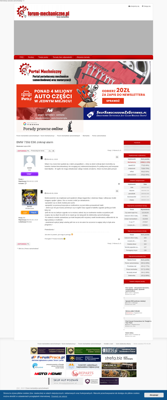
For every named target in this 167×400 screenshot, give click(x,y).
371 (142, 175)
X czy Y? (132, 222)
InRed (132, 171)
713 (142, 168)
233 (24, 218)
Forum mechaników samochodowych (37, 388)
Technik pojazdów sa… (132, 247)
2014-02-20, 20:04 (51, 193)
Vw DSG (129, 302)
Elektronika (131, 275)
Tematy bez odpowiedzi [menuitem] (62, 57)
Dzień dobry (129, 333)
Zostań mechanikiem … (131, 219)
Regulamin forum (138, 313)
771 (142, 165)
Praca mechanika (131, 269)
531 (142, 171)
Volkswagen (135, 302)
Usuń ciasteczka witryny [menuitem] (123, 344)
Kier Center (129, 292)
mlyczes (131, 190)
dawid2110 (131, 165)
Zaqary (132, 200)
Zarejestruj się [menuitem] (133, 6)
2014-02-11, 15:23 (51, 159)
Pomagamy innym (131, 250)
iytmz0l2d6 (131, 194)
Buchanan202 (131, 197)
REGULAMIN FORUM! (132, 311)
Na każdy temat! (132, 272)
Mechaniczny (132, 162)
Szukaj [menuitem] (31, 57)
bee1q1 (29, 206)
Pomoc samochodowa (132, 263)
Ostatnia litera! (131, 244)
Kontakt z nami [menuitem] (108, 344)
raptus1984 (27, 146)
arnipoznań (131, 168)
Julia (131, 187)
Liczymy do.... (131, 225)
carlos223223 (132, 175)
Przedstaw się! (131, 266)
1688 (142, 162)
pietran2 (128, 324)
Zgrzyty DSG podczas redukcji (135, 301)
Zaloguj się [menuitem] (146, 6)
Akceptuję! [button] (154, 395)
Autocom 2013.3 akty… (132, 216)
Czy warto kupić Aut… (131, 212)
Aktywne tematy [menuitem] (83, 57)
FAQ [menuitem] (21, 57)
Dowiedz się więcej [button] (59, 396)
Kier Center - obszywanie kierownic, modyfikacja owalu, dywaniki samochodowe (137, 289)
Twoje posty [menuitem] (43, 57)
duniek (29, 168)
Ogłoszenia (136, 292)
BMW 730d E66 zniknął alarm (34, 142)
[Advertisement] (83, 38)
